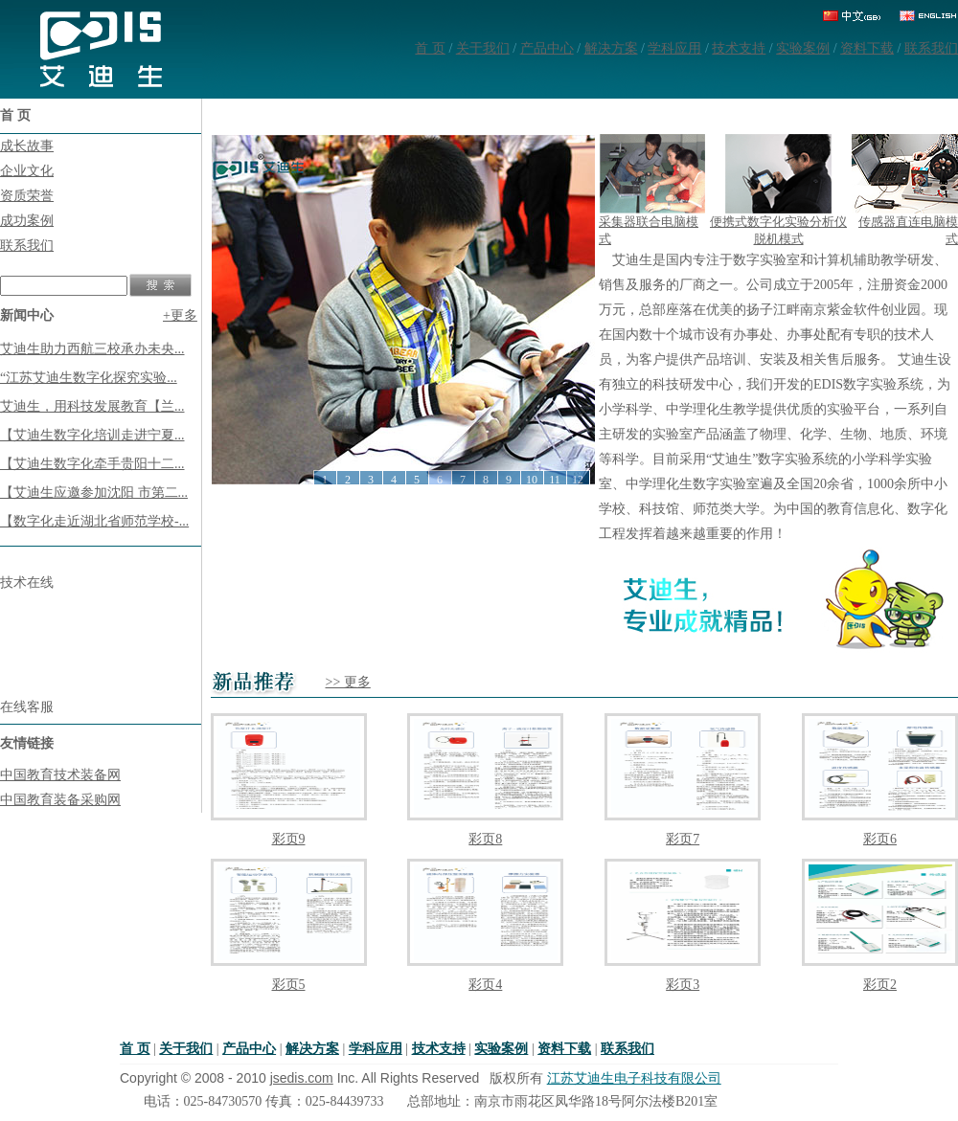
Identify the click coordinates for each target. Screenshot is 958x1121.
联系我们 (931, 48)
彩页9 (289, 839)
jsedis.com (301, 1078)
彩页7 (682, 839)
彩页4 (485, 984)
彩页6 (880, 839)
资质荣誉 (27, 196)
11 (554, 479)
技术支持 (738, 48)
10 (531, 479)
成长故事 (27, 146)
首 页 (430, 48)
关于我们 (483, 48)
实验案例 (803, 48)
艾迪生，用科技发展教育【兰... (92, 406)
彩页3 (682, 984)
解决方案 (611, 48)
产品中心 (547, 48)
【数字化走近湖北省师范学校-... (94, 521)
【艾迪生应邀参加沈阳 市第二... (94, 492)
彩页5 (289, 984)
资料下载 (867, 48)
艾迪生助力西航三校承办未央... (92, 349)
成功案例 (27, 220)
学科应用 (674, 48)
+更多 (180, 315)
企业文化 (27, 171)
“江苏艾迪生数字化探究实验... (88, 377)
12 (577, 479)
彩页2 (880, 984)
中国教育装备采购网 (60, 800)
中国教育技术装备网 (60, 775)
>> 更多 (348, 682)
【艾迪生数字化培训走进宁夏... (92, 435)
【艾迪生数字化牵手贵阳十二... (92, 464)
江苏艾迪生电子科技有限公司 (634, 1078)
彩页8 (485, 839)
